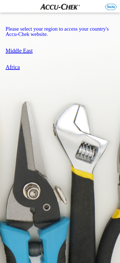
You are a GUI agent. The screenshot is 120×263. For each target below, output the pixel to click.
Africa (13, 67)
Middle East (19, 51)
